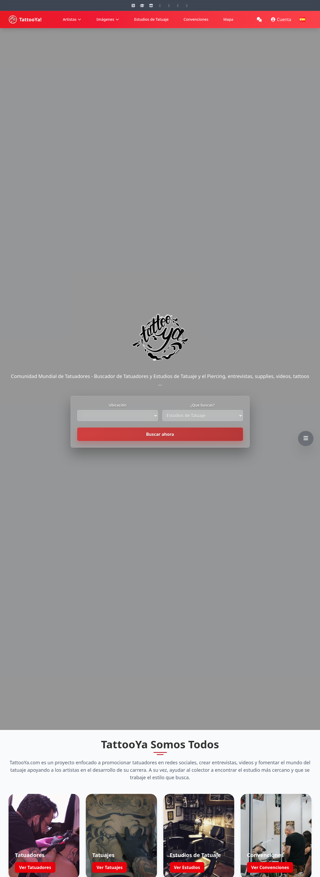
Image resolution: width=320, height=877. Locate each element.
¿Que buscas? (202, 405)
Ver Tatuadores (35, 856)
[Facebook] (178, 5)
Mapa (228, 19)
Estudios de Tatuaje (151, 19)
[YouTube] (169, 5)
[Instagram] (160, 5)
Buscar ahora (160, 434)
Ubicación (118, 405)
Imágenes (107, 19)
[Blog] (133, 5)
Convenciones (196, 19)
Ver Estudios (187, 856)
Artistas (72, 19)
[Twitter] (186, 5)
